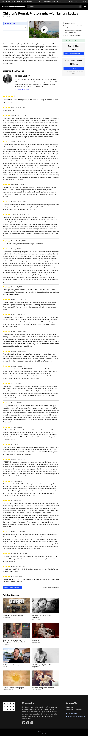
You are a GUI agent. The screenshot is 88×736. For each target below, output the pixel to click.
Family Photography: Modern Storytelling (42, 616)
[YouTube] (23, 722)
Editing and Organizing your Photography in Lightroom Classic (14, 641)
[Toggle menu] (84, 6)
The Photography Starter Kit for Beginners (42, 666)
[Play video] (44, 29)
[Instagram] (31, 722)
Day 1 (6, 28)
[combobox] (54, 6)
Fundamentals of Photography (13, 615)
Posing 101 (35, 640)
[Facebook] (27, 722)
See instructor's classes (22, 90)
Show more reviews (12, 587)
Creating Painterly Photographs (13, 688)
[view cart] (65, 2)
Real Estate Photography (11, 665)
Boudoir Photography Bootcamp (43, 688)
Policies (44, 733)
